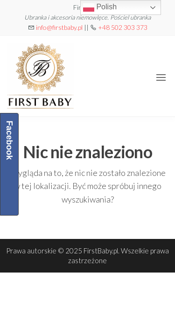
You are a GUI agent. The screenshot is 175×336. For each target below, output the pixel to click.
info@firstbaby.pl (59, 27)
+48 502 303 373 (122, 27)
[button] (161, 77)
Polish (100, 7)
